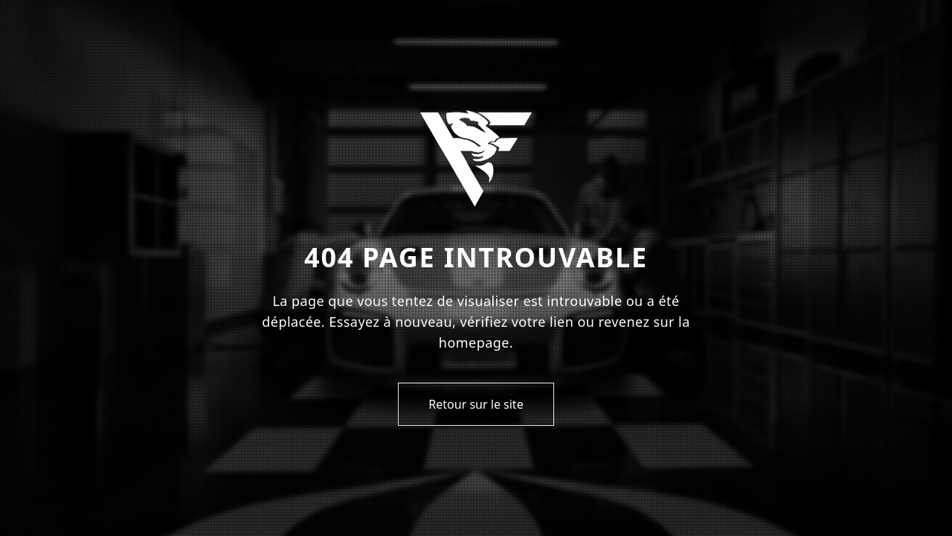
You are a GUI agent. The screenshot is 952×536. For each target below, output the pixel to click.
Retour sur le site (475, 404)
